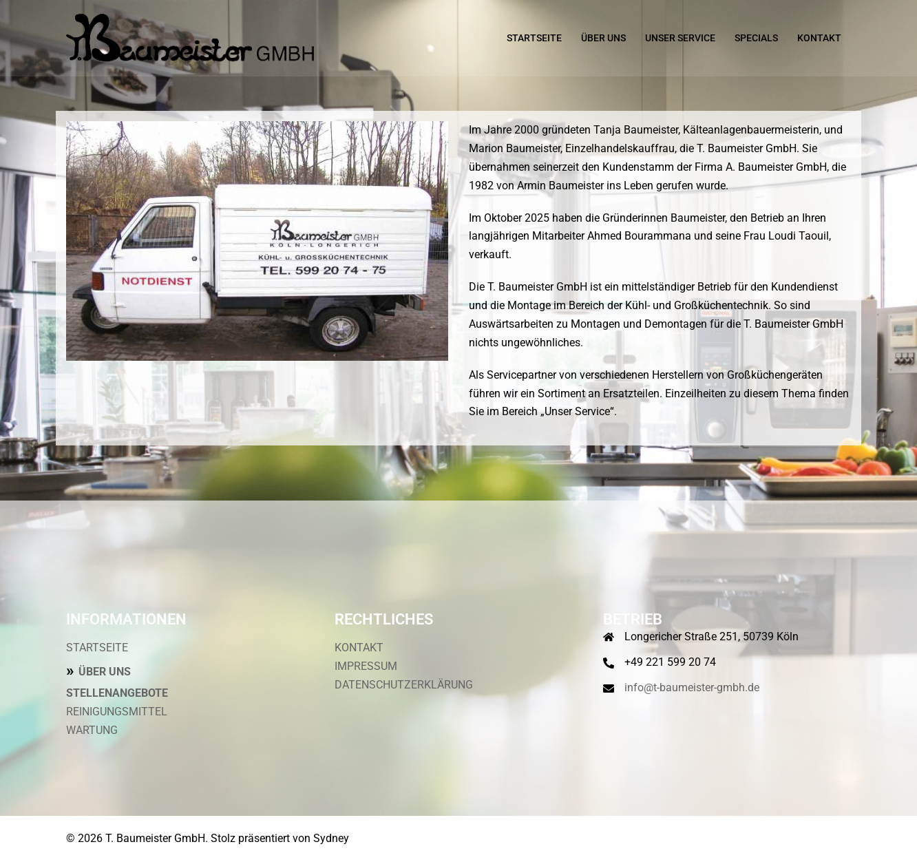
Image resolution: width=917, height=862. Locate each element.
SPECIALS (756, 37)
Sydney (331, 838)
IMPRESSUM (366, 666)
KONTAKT (819, 37)
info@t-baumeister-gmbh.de (691, 687)
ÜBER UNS (603, 37)
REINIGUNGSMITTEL (116, 711)
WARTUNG (92, 730)
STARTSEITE (534, 37)
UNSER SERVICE (680, 37)
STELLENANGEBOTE (117, 693)
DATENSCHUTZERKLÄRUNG (404, 684)
